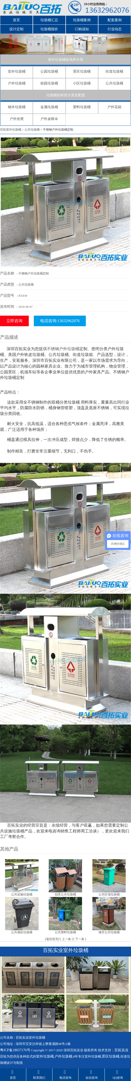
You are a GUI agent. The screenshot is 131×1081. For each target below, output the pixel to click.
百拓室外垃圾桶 (10, 129)
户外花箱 (114, 107)
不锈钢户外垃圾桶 (63, 349)
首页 (16, 20)
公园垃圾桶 (49, 71)
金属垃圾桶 (49, 107)
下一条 (79, 939)
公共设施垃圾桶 (21, 894)
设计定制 (16, 29)
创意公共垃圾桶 (65, 894)
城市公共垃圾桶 (109, 932)
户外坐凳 (17, 119)
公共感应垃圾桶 (21, 932)
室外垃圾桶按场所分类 (65, 60)
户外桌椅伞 (49, 119)
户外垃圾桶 (16, 83)
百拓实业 (121, 1050)
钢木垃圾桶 (16, 107)
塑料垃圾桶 (82, 107)
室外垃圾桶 (16, 71)
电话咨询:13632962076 (60, 321)
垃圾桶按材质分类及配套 (65, 95)
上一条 (66, 939)
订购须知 (82, 29)
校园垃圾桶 (49, 83)
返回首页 (52, 939)
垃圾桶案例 (82, 20)
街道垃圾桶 (114, 71)
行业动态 (115, 29)
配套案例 (115, 20)
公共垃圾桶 (114, 83)
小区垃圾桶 (82, 83)
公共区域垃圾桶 (109, 894)
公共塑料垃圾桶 (65, 932)
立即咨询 (14, 321)
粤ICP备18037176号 (15, 1050)
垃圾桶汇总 (49, 20)
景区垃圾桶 (82, 71)
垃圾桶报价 (49, 29)
